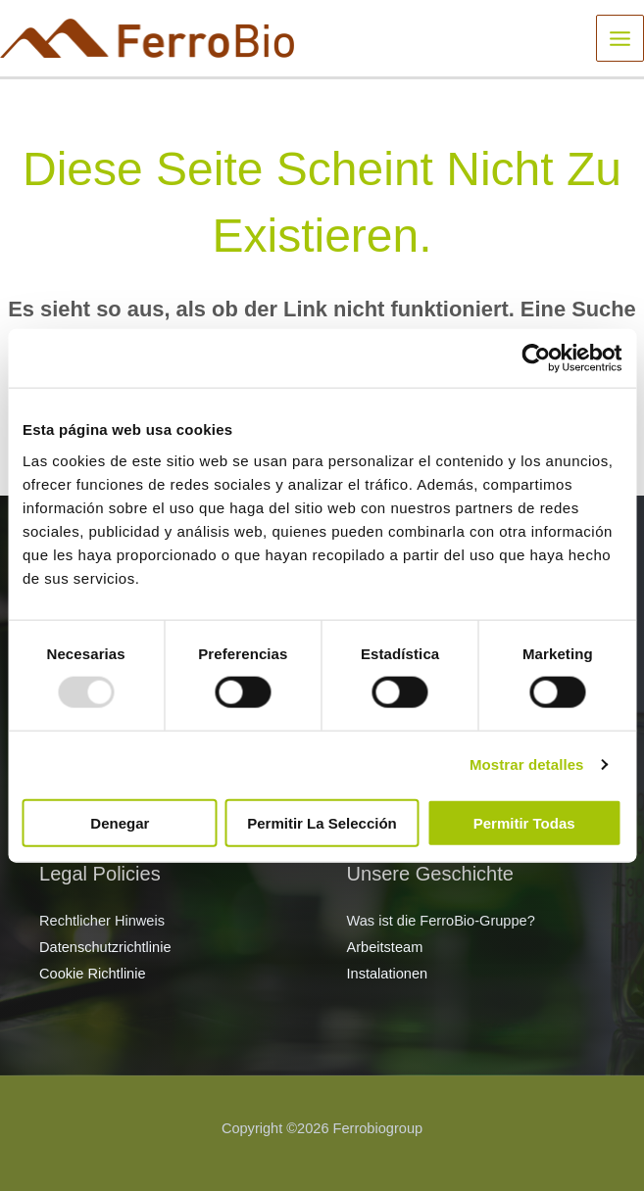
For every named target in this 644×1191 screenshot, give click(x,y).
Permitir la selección (322, 822)
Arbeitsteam (385, 947)
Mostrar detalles (527, 764)
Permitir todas (524, 822)
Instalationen (387, 973)
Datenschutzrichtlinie (105, 947)
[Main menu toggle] (620, 39)
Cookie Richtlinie (92, 973)
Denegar (119, 822)
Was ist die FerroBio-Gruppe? (441, 921)
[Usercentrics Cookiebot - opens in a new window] (535, 358)
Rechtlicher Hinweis (102, 921)
